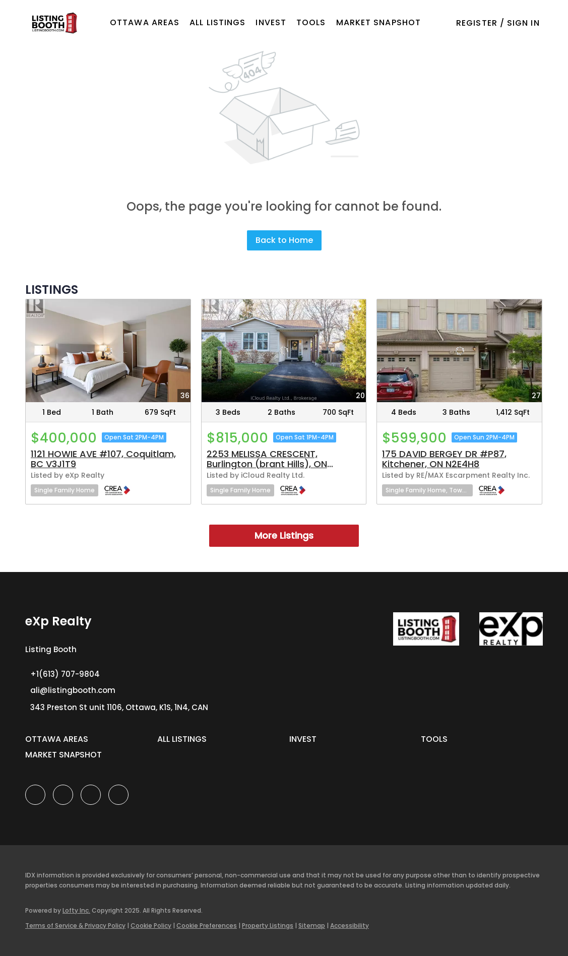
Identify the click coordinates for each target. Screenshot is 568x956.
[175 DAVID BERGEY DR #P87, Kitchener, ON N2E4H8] (459, 350)
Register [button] (476, 23)
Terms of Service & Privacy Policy (75, 925)
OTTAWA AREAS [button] (144, 22)
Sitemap (311, 925)
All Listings (217, 22)
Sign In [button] (523, 23)
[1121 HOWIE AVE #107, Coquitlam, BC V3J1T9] (108, 350)
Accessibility (349, 925)
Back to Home (284, 240)
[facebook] (35, 795)
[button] (53, 23)
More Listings (284, 535)
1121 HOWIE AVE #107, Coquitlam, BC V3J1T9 (103, 459)
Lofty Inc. (76, 910)
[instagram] (91, 795)
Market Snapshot (378, 22)
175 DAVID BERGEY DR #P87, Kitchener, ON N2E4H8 (444, 459)
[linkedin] (63, 795)
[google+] (118, 795)
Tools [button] (311, 22)
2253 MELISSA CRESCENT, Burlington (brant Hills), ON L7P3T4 (267, 464)
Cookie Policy (151, 925)
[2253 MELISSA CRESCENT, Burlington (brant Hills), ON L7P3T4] (284, 350)
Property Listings (267, 925)
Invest (271, 22)
